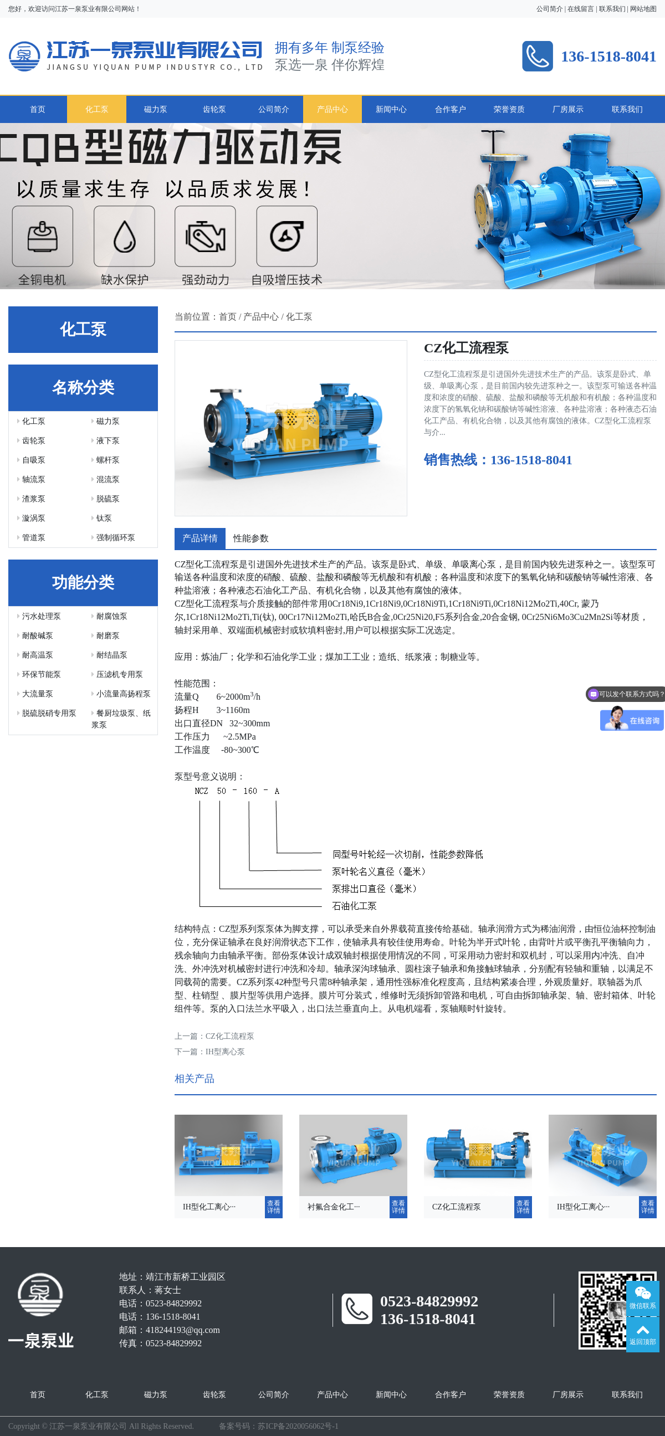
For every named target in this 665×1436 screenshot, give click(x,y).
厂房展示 (568, 109)
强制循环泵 (113, 538)
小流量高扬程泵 (121, 694)
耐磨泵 (105, 636)
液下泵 (105, 441)
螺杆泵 (105, 460)
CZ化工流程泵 (230, 1036)
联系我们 (612, 9)
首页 (37, 109)
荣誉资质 (509, 109)
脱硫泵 (105, 499)
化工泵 (97, 109)
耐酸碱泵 (35, 636)
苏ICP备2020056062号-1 (298, 1426)
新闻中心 (391, 109)
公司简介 (549, 9)
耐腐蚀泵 (109, 616)
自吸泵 (31, 460)
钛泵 (101, 518)
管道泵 (31, 538)
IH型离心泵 (225, 1052)
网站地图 (643, 9)
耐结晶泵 (109, 655)
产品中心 (332, 109)
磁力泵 (155, 109)
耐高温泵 (35, 655)
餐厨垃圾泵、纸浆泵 (121, 719)
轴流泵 (31, 479)
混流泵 (105, 479)
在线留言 (580, 9)
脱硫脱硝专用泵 (46, 713)
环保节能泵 (39, 674)
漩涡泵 (31, 518)
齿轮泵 (214, 109)
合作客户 (450, 109)
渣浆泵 (31, 499)
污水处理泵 (39, 616)
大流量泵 (35, 694)
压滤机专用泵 (117, 674)
